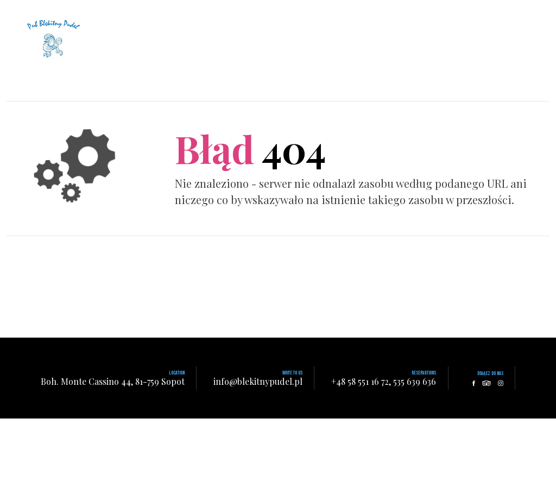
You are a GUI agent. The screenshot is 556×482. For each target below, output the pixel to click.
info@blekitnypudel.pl (257, 381)
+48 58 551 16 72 (360, 381)
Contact (338, 13)
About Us (262, 13)
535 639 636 (414, 381)
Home (223, 13)
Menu (300, 13)
